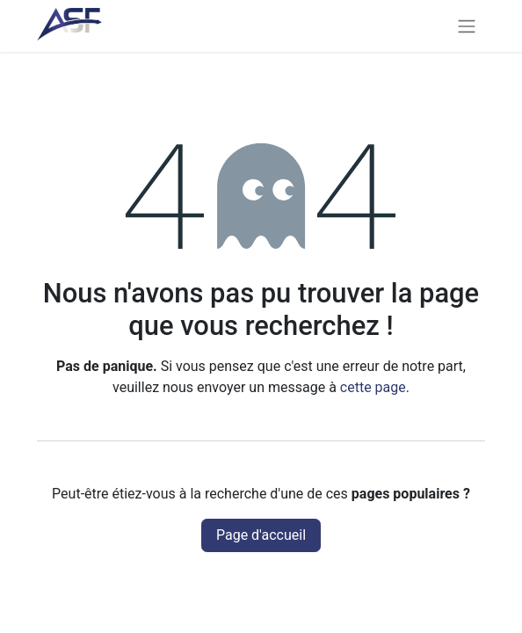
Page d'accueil (261, 535)
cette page (373, 387)
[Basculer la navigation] (466, 26)
